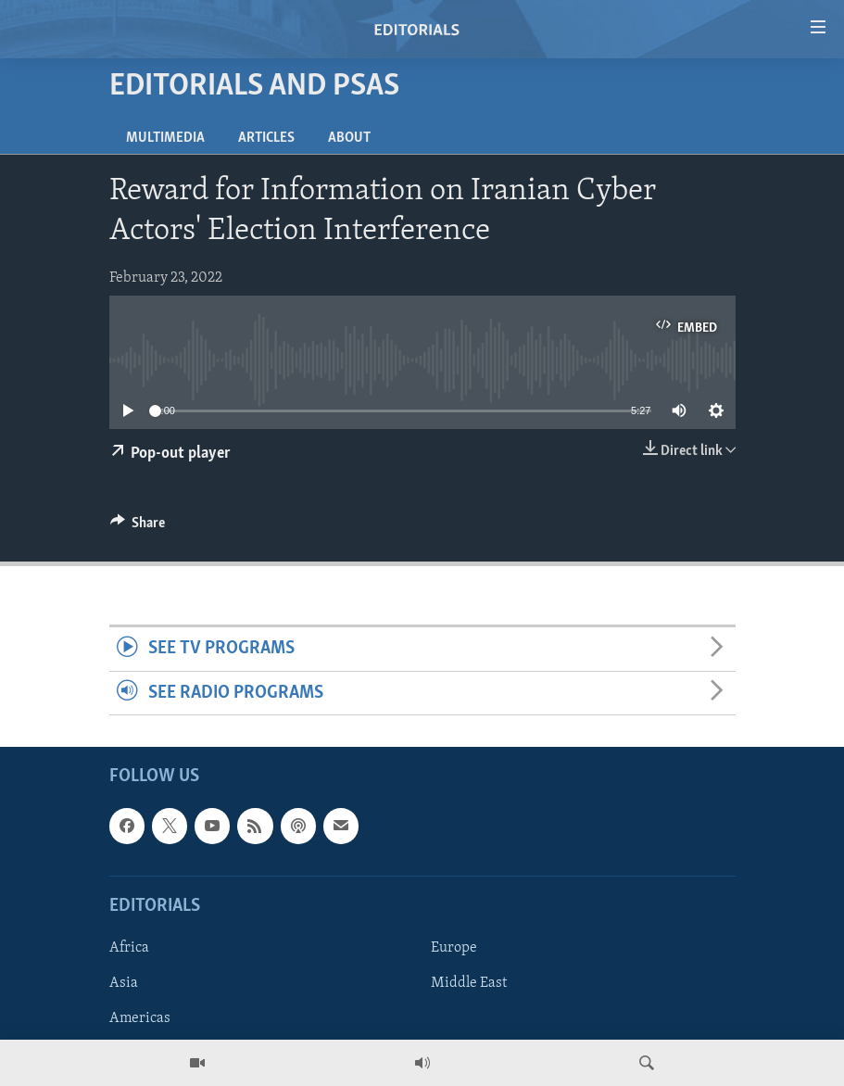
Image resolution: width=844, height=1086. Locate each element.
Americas (139, 1018)
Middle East (469, 983)
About (349, 138)
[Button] (138, 527)
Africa (129, 948)
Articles (266, 138)
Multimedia (165, 138)
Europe (454, 948)
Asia (123, 983)
